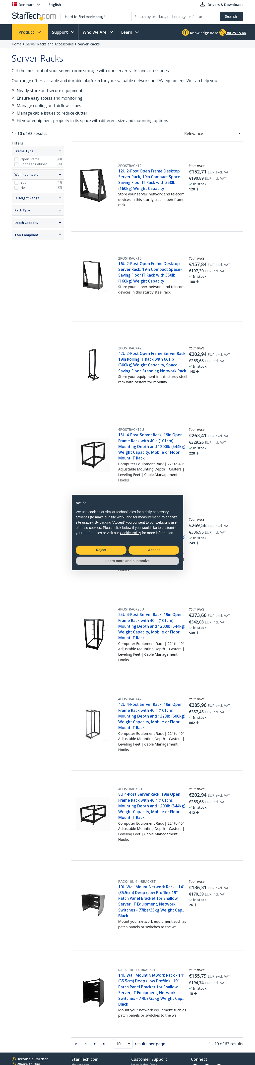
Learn (127, 32)
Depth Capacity (26, 222)
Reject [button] (101, 550)
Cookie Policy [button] (130, 533)
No (23, 187)
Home (17, 44)
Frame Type (23, 151)
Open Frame (30, 159)
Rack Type (22, 210)
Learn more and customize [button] (127, 561)
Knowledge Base (200, 32)
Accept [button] (154, 550)
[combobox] (212, 133)
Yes (23, 182)
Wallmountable (26, 174)
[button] (239, 133)
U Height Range (27, 198)
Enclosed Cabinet (34, 164)
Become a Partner (32, 1059)
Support (60, 32)
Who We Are (95, 32)
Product (27, 32)
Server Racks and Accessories (50, 44)
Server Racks (89, 44)
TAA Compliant (26, 235)
